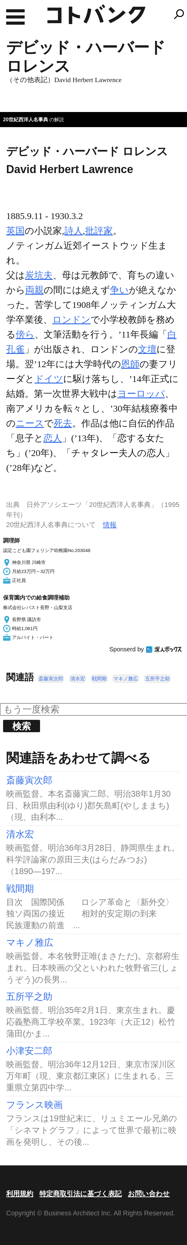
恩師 (130, 364)
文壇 (147, 349)
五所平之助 (157, 678)
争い (119, 290)
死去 (63, 423)
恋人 (52, 438)
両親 (34, 290)
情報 (109, 525)
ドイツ (49, 379)
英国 (15, 231)
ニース (30, 423)
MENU (15, 17)
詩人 (73, 231)
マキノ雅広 (125, 678)
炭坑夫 (39, 275)
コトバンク (96, 14)
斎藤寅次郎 (51, 678)
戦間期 (99, 678)
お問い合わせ (149, 1193)
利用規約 (19, 1193)
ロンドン (71, 319)
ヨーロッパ (141, 393)
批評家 (99, 231)
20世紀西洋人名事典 (25, 119)
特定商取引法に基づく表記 (80, 1193)
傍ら (25, 334)
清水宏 (77, 678)
